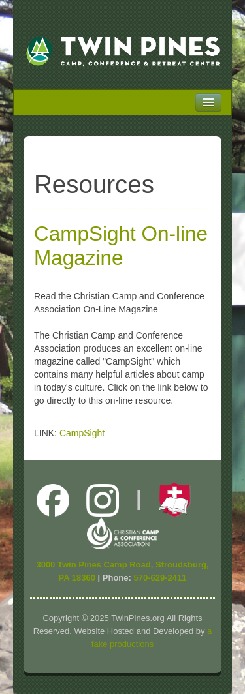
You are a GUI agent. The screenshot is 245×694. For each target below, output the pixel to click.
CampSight (82, 433)
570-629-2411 (159, 577)
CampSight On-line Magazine (121, 245)
